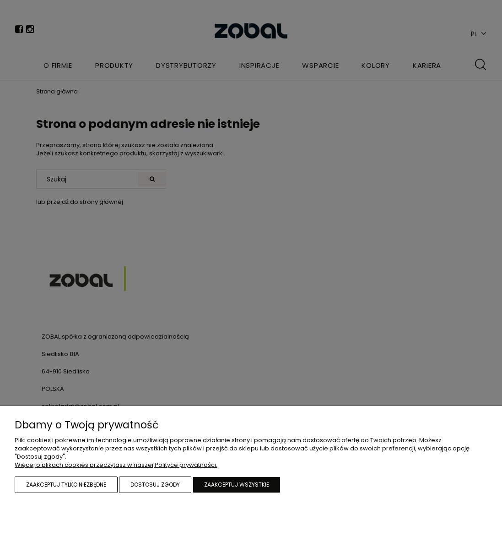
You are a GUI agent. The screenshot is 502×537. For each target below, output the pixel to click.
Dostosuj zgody (155, 484)
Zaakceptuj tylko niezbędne (66, 484)
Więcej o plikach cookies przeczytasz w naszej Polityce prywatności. (116, 464)
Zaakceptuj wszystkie (236, 484)
